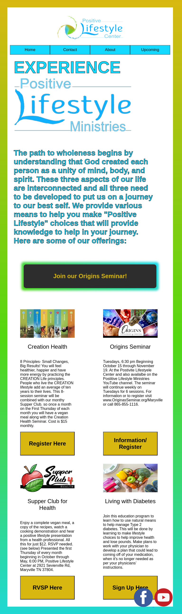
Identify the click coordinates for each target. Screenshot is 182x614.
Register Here (47, 443)
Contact (70, 49)
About (110, 49)
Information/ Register (130, 443)
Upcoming (150, 49)
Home (30, 49)
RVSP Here (47, 587)
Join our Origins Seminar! (90, 276)
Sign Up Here (130, 587)
